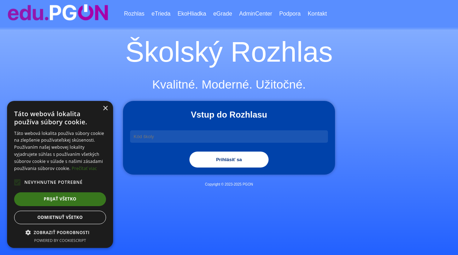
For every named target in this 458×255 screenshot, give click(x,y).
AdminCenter (255, 14)
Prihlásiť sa (229, 159)
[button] (60, 232)
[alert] (60, 174)
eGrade (222, 14)
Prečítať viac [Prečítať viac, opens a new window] (84, 168)
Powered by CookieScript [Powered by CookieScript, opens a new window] (60, 240)
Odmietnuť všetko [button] (60, 217)
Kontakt (317, 14)
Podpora (290, 14)
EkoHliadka (192, 14)
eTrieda (161, 14)
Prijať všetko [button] (60, 199)
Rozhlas (134, 14)
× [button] (105, 108)
